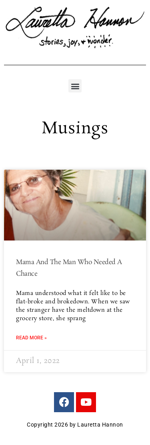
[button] (75, 85)
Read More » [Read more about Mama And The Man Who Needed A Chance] (31, 338)
